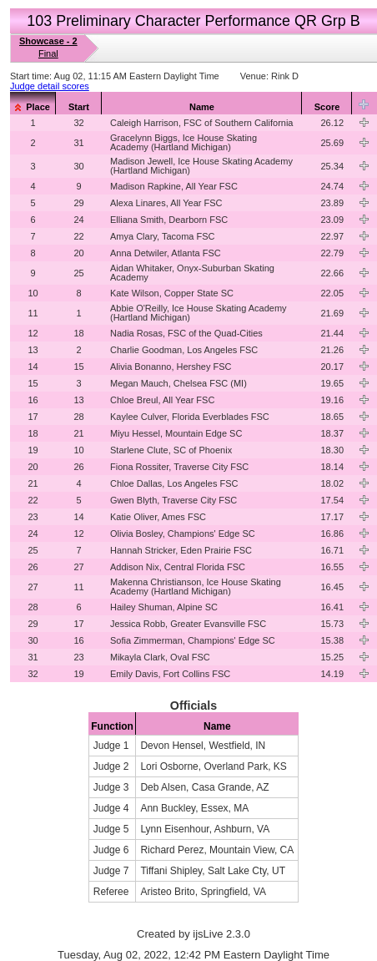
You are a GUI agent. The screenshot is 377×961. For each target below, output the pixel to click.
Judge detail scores (49, 86)
